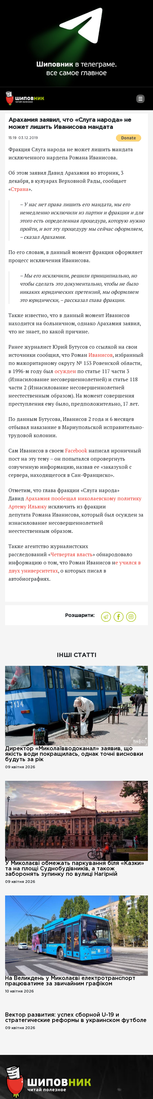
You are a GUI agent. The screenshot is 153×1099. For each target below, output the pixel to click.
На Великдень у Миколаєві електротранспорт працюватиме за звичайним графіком (70, 981)
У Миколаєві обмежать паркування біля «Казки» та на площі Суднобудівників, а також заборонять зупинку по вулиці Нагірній (74, 869)
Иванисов (101, 354)
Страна (19, 189)
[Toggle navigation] (140, 101)
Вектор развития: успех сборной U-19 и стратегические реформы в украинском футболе (76, 1018)
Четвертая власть (72, 554)
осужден (65, 371)
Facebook (76, 450)
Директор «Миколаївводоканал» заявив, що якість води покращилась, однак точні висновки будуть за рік (74, 754)
